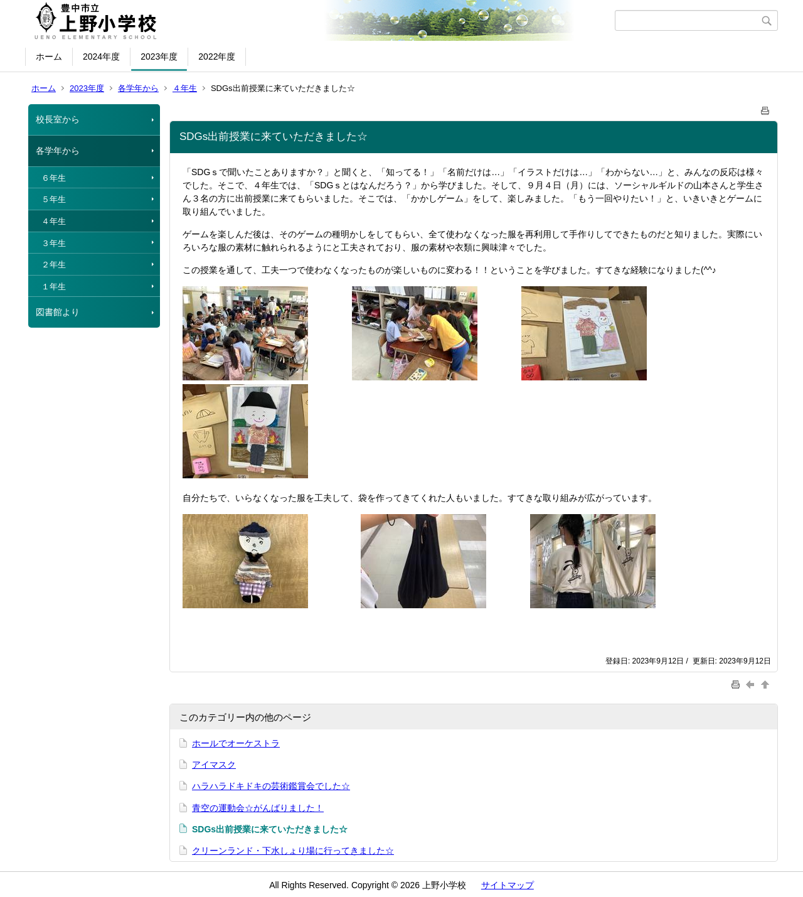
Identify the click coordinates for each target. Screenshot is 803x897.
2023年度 (159, 56)
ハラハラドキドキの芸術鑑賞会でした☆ (271, 786)
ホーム (49, 56)
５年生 (53, 199)
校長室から (58, 119)
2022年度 (216, 56)
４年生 (185, 88)
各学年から (138, 88)
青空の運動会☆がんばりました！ (258, 808)
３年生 (53, 243)
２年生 (53, 264)
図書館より (58, 312)
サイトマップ (507, 885)
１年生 (53, 286)
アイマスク (214, 765)
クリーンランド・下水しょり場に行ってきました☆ (293, 851)
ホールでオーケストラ (236, 743)
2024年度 (101, 56)
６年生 (53, 178)
